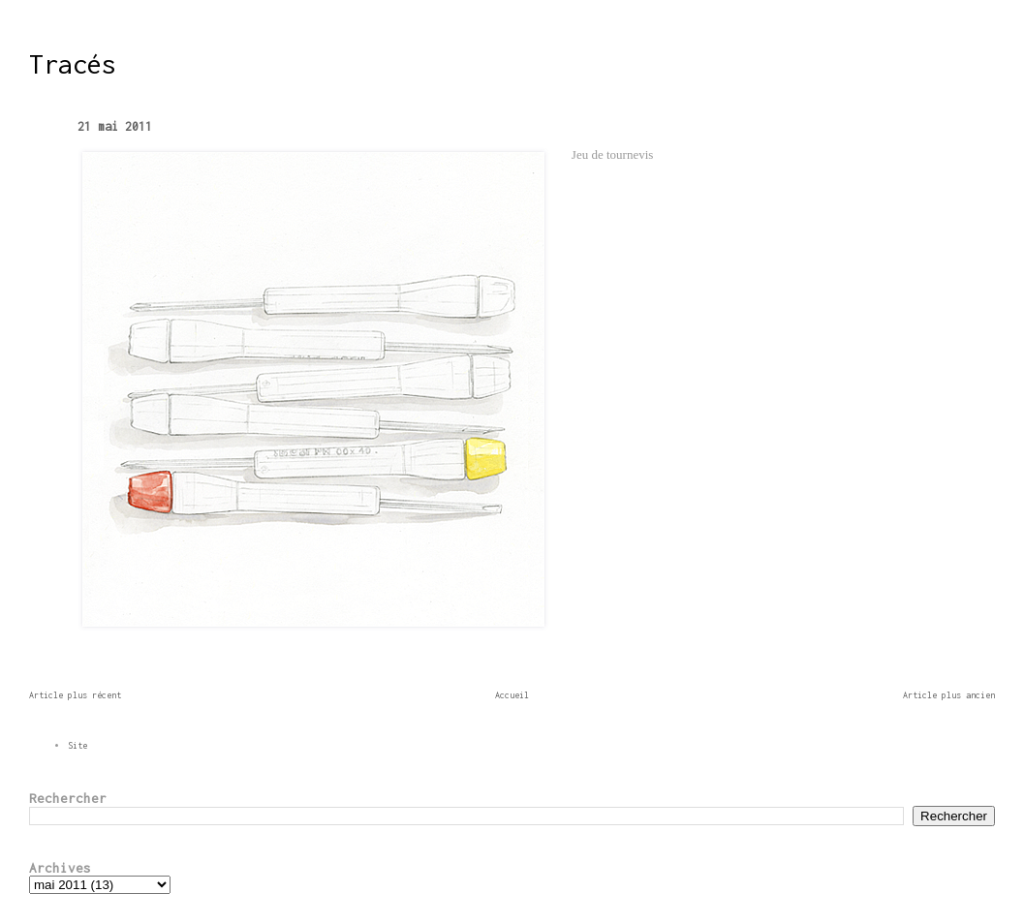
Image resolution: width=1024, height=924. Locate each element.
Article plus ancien (949, 695)
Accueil (512, 695)
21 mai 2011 (115, 126)
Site (77, 745)
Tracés (72, 63)
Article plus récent (75, 695)
